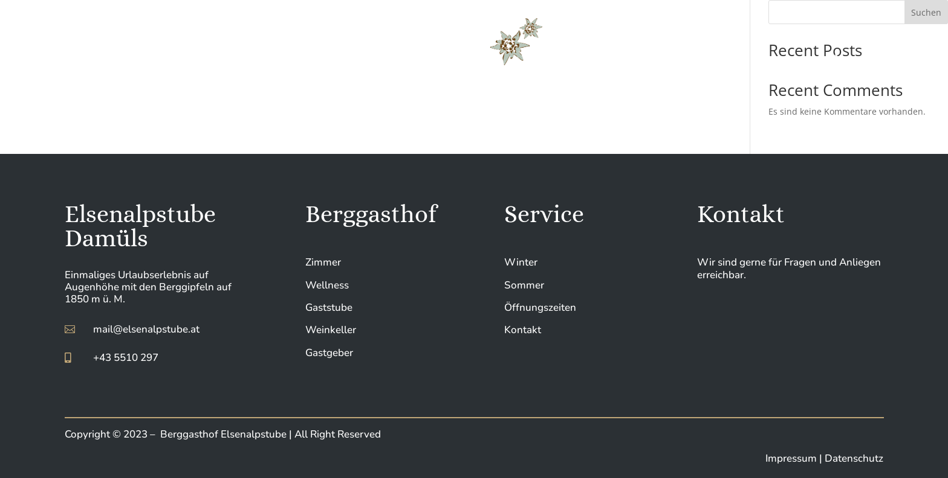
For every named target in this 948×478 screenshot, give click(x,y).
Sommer (524, 285)
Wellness (327, 285)
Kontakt (522, 330)
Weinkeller (330, 330)
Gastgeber (329, 353)
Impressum (792, 458)
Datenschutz (854, 458)
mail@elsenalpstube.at (146, 329)
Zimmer (323, 262)
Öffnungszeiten (540, 307)
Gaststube (328, 307)
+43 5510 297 (125, 358)
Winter (520, 262)
